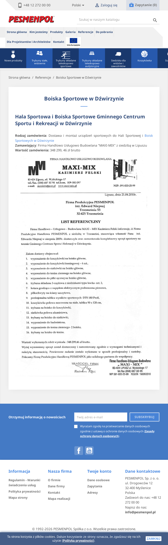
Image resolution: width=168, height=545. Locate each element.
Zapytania (94, 486)
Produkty (56, 32)
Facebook (78, 450)
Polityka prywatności (78, 540)
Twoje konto (99, 471)
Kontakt (58, 42)
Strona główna (17, 32)
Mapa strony (18, 497)
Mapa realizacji (59, 499)
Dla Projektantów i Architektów (29, 42)
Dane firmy (56, 486)
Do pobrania (104, 32)
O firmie (54, 480)
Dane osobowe (98, 480)
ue (73, 42)
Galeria (70, 32)
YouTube (89, 450)
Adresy (92, 492)
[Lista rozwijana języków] (79, 5)
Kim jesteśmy (39, 32)
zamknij (153, 538)
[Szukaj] (118, 19)
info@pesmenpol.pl (140, 512)
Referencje (85, 32)
